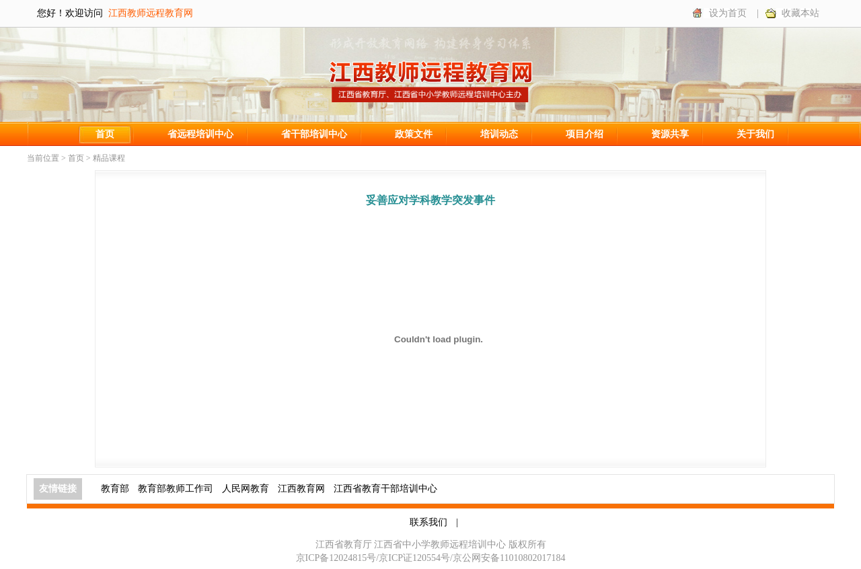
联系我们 (428, 522)
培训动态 (499, 134)
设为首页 (728, 13)
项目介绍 (584, 134)
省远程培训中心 (200, 134)
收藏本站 (800, 13)
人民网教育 (245, 489)
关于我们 (755, 134)
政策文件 (414, 134)
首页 (105, 134)
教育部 (115, 489)
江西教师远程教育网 (150, 13)
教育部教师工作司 (175, 489)
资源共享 (670, 134)
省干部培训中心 (314, 134)
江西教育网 (301, 489)
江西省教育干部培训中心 (385, 489)
